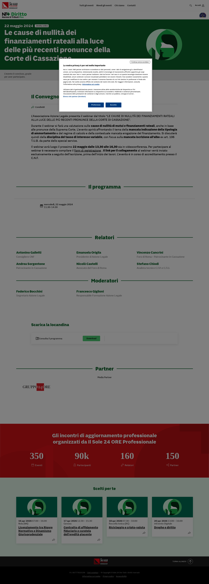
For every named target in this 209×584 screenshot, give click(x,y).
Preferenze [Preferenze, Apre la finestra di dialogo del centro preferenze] (96, 105)
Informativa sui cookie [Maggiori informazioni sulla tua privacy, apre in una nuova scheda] (91, 84)
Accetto (113, 105)
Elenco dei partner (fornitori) (74, 96)
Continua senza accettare (140, 62)
